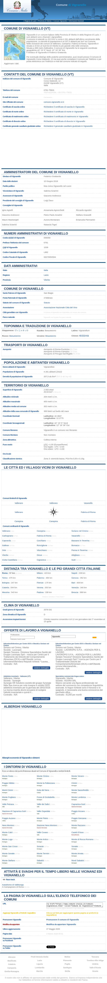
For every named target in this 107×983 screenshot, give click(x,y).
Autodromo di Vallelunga (13, 885)
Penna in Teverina (79, 550)
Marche (39, 971)
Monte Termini (43, 853)
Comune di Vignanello (23, 288)
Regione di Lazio (30, 21)
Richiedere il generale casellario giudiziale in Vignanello (68, 126)
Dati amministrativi (20, 266)
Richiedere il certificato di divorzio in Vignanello (64, 121)
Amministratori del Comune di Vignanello (41, 172)
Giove (39, 555)
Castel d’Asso (77, 832)
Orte (4, 550)
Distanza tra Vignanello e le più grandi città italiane (52, 568)
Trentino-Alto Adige (95, 960)
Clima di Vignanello (21, 605)
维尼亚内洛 (84, 336)
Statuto (47, 303)
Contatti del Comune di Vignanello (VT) (39, 74)
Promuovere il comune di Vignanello (62, 920)
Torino (4, 578)
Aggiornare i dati (11, 63)
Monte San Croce (10, 846)
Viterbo (55, 46)
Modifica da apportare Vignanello (61, 924)
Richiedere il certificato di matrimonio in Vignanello (66, 116)
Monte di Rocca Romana (82, 839)
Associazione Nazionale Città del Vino (60, 307)
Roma (5, 573)
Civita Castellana (9, 560)
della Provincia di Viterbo (66, 35)
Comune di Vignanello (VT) (27, 28)
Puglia (67, 964)
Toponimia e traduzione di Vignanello (37, 326)
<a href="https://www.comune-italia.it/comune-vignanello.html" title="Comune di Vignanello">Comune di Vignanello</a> (74, 905)
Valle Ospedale (43, 811)
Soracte (40, 846)
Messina (6, 592)
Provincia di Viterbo (45, 21)
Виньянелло (15, 336)
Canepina (66, 43)
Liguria (40, 964)
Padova (40, 592)
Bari (73, 583)
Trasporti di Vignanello (25, 345)
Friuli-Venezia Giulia (39, 957)
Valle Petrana (8, 804)
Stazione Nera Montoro (47, 825)
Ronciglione (42, 545)
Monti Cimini (7, 790)
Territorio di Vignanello (26, 385)
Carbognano (7, 536)
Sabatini (40, 860)
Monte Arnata (77, 853)
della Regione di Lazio (89, 35)
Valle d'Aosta (95, 968)
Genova (74, 578)
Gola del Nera (43, 790)
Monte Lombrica (78, 797)
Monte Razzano (78, 825)
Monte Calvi (7, 832)
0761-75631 (49, 90)
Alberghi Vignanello (23, 706)
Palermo (40, 578)
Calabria (11, 964)
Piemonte (67, 960)
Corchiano (41, 540)
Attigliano (75, 555)
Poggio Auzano (8, 818)
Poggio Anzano (78, 811)
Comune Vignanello (60, 21)
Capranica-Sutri (78, 804)
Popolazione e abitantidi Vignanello (36, 362)
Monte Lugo (7, 839)
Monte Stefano (8, 860)
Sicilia (67, 971)
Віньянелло (50, 336)
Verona (40, 587)
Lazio (46, 275)
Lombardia (39, 968)
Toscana (95, 957)
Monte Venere (77, 776)
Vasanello (88, 503)
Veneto (95, 971)
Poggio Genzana (78, 818)
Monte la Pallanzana (46, 783)
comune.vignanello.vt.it (54, 102)
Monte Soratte (8, 853)
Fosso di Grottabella (46, 797)
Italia (46, 270)
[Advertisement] (53, 147)
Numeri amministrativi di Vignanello (36, 233)
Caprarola (6, 540)
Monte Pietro (42, 818)
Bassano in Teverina (80, 540)
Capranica (41, 560)
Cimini (74, 783)
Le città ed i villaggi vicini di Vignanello (40, 467)
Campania (11, 968)
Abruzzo (11, 957)
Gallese (5, 545)
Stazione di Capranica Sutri (14, 811)
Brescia (74, 592)
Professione (14, 635)
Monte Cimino (43, 776)
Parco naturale (9, 317)
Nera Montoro (8, 825)
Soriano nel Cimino (79, 531)
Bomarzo (75, 545)
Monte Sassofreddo (80, 790)
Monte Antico (42, 839)
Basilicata (12, 961)
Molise (67, 957)
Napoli (74, 573)
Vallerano (57, 43)
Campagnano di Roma (14, 887)
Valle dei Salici (43, 804)
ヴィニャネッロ (21, 330)
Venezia (75, 587)
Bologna (5, 583)
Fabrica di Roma (79, 43)
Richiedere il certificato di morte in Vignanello (63, 111)
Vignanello (31, 35)
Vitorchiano (42, 550)
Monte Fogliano (9, 797)
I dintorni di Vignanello (25, 767)
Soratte (74, 846)
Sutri (73, 560)
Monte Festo (7, 776)
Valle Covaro (42, 832)
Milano (40, 573)
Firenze (40, 583)
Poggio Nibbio (8, 783)
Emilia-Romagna (12, 971)
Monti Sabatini (77, 860)
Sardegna (67, 968)
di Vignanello (71, 5)
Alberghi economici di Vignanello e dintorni (21, 758)
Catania (5, 587)
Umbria (95, 964)
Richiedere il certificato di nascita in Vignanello (64, 107)
